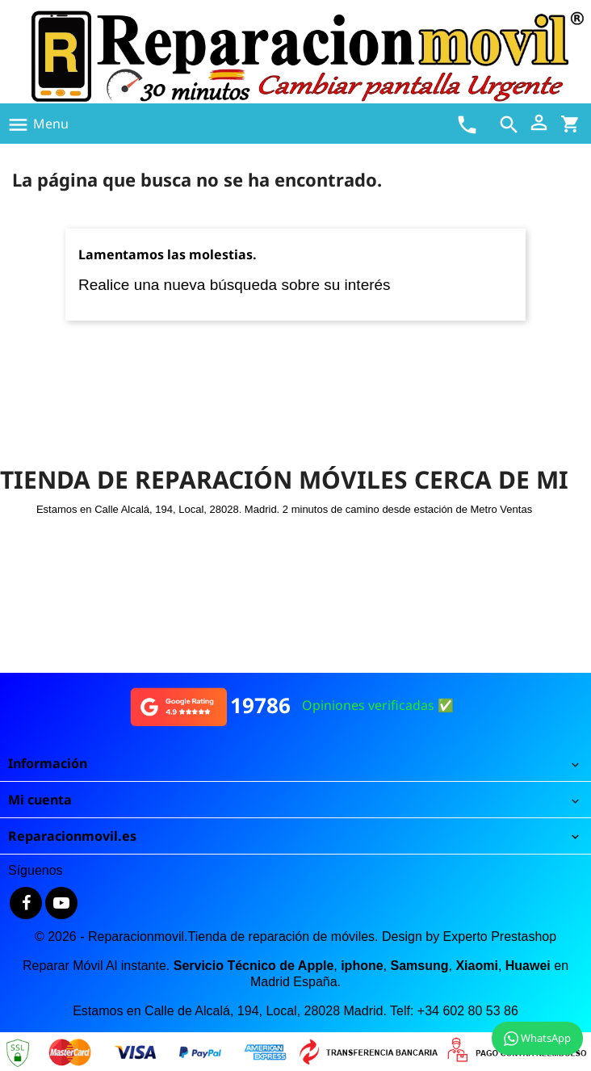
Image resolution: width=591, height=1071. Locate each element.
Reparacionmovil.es (72, 836)
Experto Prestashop (500, 936)
